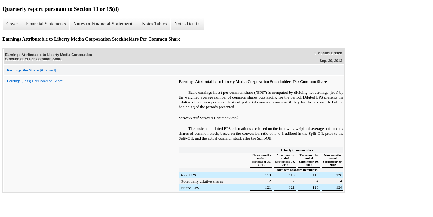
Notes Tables (154, 23)
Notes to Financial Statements (103, 23)
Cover (12, 23)
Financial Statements (46, 23)
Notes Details (187, 23)
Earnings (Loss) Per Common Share (35, 81)
